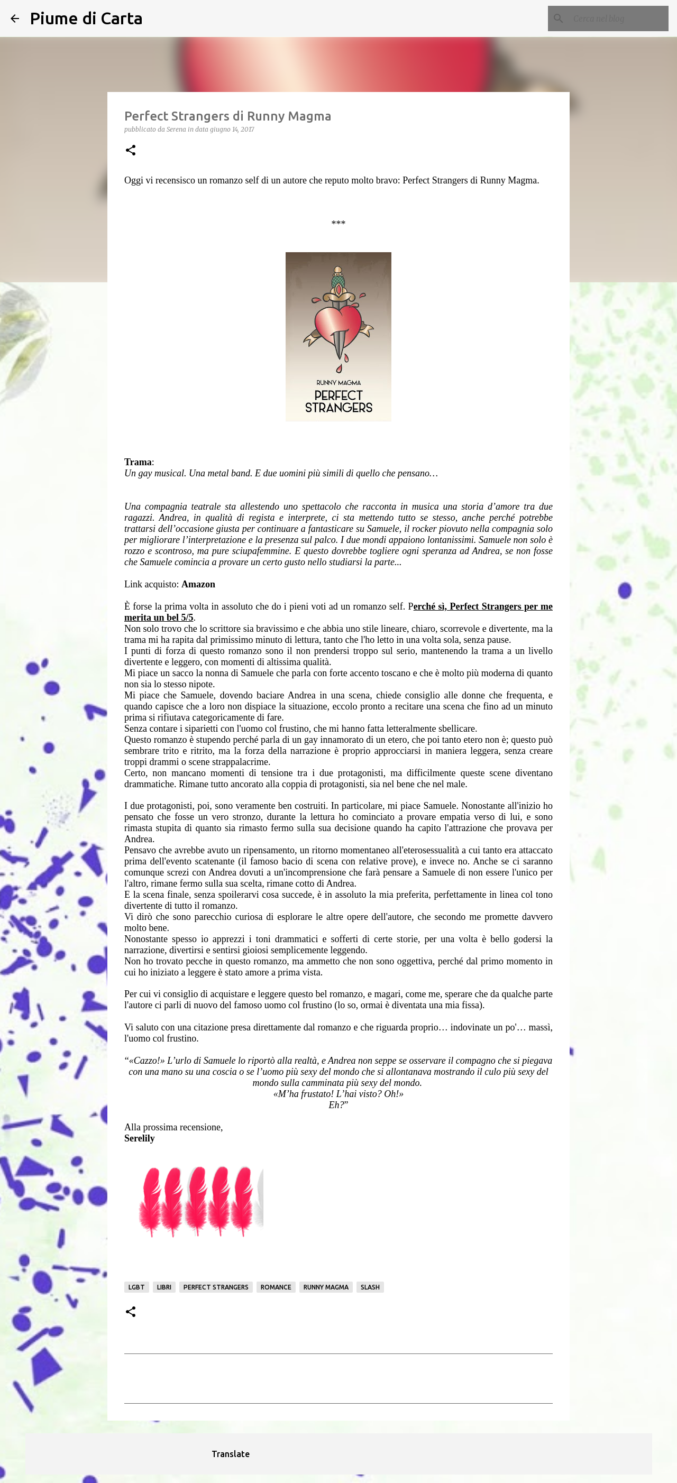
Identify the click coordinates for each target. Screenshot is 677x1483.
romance (276, 1287)
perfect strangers (216, 1287)
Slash (370, 1287)
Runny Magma (326, 1287)
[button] (130, 151)
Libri (164, 1287)
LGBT (137, 1287)
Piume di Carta (86, 17)
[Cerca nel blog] (613, 18)
